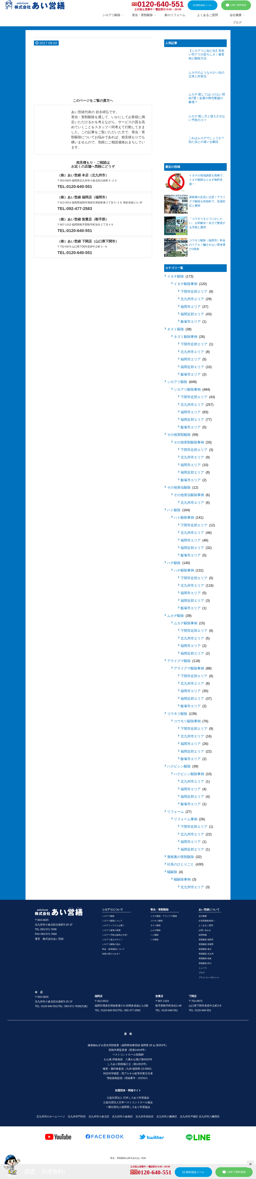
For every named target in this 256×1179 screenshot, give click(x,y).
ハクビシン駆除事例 (193, 774)
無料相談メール (202, 5)
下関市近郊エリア (197, 291)
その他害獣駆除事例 (193, 442)
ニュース (203, 968)
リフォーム (179, 812)
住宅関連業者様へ (207, 921)
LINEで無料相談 (236, 5)
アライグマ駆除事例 (193, 668)
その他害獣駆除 (182, 435)
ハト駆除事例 (188, 517)
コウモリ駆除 (182, 714)
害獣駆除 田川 (205, 963)
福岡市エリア (194, 307)
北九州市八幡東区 (166, 1116)
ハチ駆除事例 (188, 570)
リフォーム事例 (189, 819)
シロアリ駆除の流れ (111, 944)
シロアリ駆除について (112, 921)
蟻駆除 (175, 872)
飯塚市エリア (193, 321)
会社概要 (203, 916)
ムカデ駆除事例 (189, 623)
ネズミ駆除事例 (189, 337)
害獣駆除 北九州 (206, 954)
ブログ (202, 972)
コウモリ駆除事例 (191, 721)
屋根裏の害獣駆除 (184, 857)
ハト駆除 (178, 510)
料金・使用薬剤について (113, 949)
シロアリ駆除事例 (192, 389)
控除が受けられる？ (111, 954)
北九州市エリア (196, 299)
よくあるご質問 (206, 925)
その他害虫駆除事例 (192, 495)
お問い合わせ (205, 930)
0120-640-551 (160, 4)
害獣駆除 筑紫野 (206, 944)
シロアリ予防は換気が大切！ (115, 935)
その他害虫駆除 (182, 487)
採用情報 (203, 935)
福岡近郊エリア (196, 314)
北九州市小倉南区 (122, 1116)
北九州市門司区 (77, 1116)
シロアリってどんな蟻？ (113, 925)
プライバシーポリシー (209, 977)
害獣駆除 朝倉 (205, 958)
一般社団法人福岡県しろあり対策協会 (128, 1106)
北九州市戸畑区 (189, 1116)
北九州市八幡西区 (209, 1116)
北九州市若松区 (144, 1116)
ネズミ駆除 (179, 329)
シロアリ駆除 (182, 382)
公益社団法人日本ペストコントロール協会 (128, 1102)
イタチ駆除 (180, 276)
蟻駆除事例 (185, 879)
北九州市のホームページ (50, 1116)
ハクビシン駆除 (182, 766)
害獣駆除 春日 (205, 949)
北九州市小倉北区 (99, 1116)
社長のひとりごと (185, 864)
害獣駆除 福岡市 (206, 939)
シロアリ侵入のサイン (112, 939)
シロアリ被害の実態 (111, 930)
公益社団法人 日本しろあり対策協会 (128, 1097)
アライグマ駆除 (183, 661)
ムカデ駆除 (179, 616)
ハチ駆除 (178, 563)
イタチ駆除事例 (190, 284)
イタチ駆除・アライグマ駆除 (163, 916)
